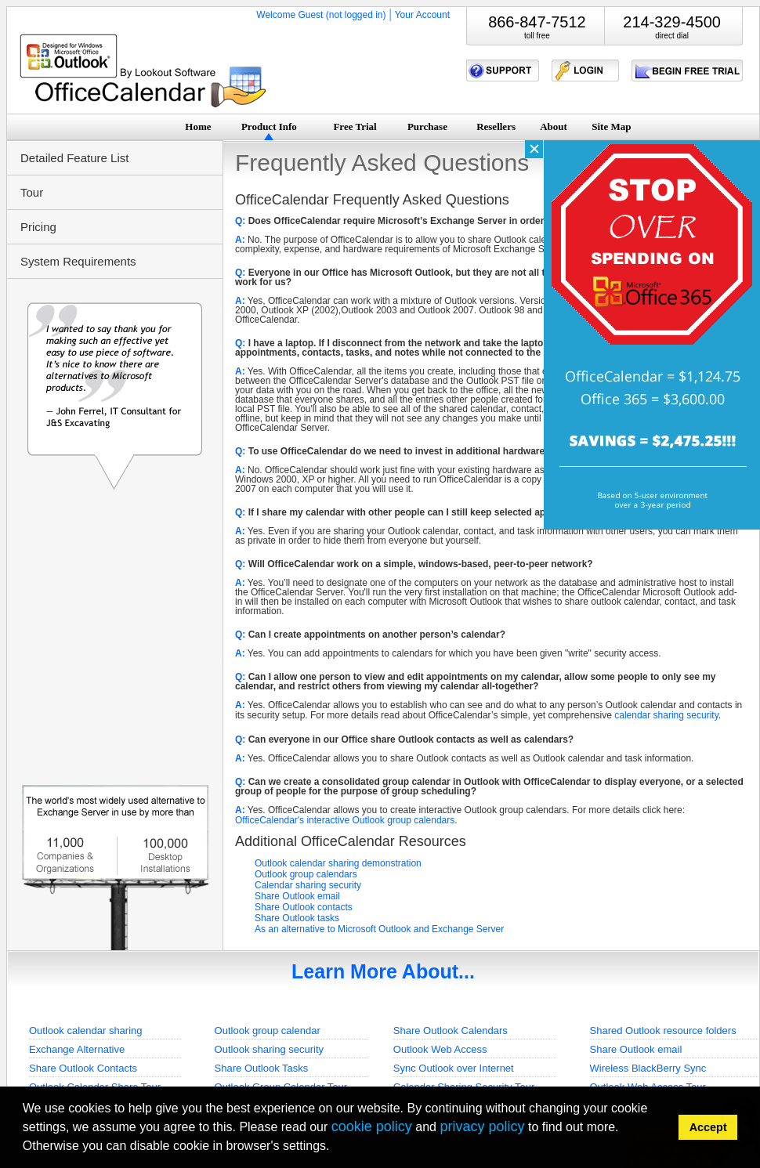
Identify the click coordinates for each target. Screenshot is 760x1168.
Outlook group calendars (306, 874)
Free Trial (354, 126)
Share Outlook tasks (297, 918)
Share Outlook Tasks (262, 1068)
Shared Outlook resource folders (663, 1030)
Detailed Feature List (74, 158)
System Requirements (78, 261)
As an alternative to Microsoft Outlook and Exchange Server (379, 929)
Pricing (38, 226)
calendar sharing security (666, 715)
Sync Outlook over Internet (453, 1068)
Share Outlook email (297, 896)
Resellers (496, 126)
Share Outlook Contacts (83, 1068)
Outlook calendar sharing (86, 1030)
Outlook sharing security (269, 1049)
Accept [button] (708, 1127)
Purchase (427, 126)
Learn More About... (383, 971)
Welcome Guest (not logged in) (320, 14)
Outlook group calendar (267, 1030)
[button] (335, 1148)
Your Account (422, 14)
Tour (31, 192)
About (553, 126)
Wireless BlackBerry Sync (648, 1068)
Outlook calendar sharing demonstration (338, 863)
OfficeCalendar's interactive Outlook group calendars (344, 820)
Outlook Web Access (440, 1049)
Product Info (269, 126)
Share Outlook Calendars (450, 1030)
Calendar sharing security (308, 885)
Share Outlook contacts (304, 907)
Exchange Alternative (77, 1049)
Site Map (611, 126)
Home (198, 126)
